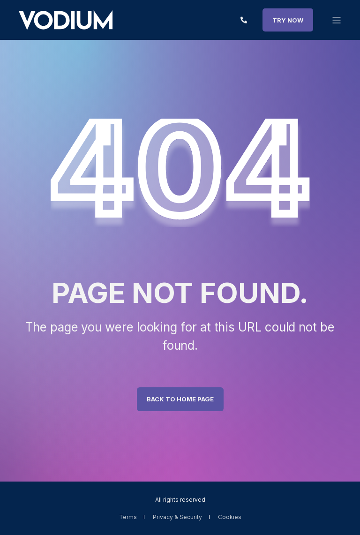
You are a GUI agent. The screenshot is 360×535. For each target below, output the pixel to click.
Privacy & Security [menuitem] (177, 516)
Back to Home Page (180, 399)
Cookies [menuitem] (229, 516)
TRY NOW (287, 19)
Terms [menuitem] (128, 516)
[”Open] (336, 20)
